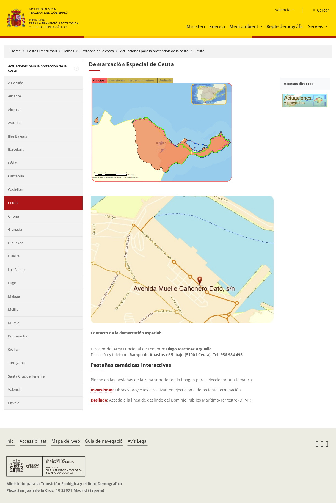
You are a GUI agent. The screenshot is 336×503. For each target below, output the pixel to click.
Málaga (14, 296)
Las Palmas (17, 269)
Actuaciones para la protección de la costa (154, 50)
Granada (15, 229)
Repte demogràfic (285, 26)
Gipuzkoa (15, 242)
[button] (261, 26)
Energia (217, 26)
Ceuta (199, 50)
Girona (13, 216)
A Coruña (15, 82)
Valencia (14, 389)
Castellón (15, 189)
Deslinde (99, 400)
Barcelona (16, 149)
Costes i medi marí (42, 50)
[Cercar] (319, 10)
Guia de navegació (104, 441)
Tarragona (16, 362)
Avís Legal (138, 441)
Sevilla (13, 349)
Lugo (12, 282)
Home (15, 50)
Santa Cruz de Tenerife (26, 376)
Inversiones (102, 389)
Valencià (282, 9)
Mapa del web (65, 441)
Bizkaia (13, 402)
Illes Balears (17, 136)
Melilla (13, 309)
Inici (10, 441)
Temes (68, 50)
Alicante (14, 96)
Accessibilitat (33, 441)
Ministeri (195, 26)
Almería (14, 109)
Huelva (14, 256)
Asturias (14, 122)
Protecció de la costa (97, 50)
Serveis (315, 26)
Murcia (13, 322)
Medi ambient (243, 26)
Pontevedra (17, 336)
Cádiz (12, 162)
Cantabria (16, 176)
